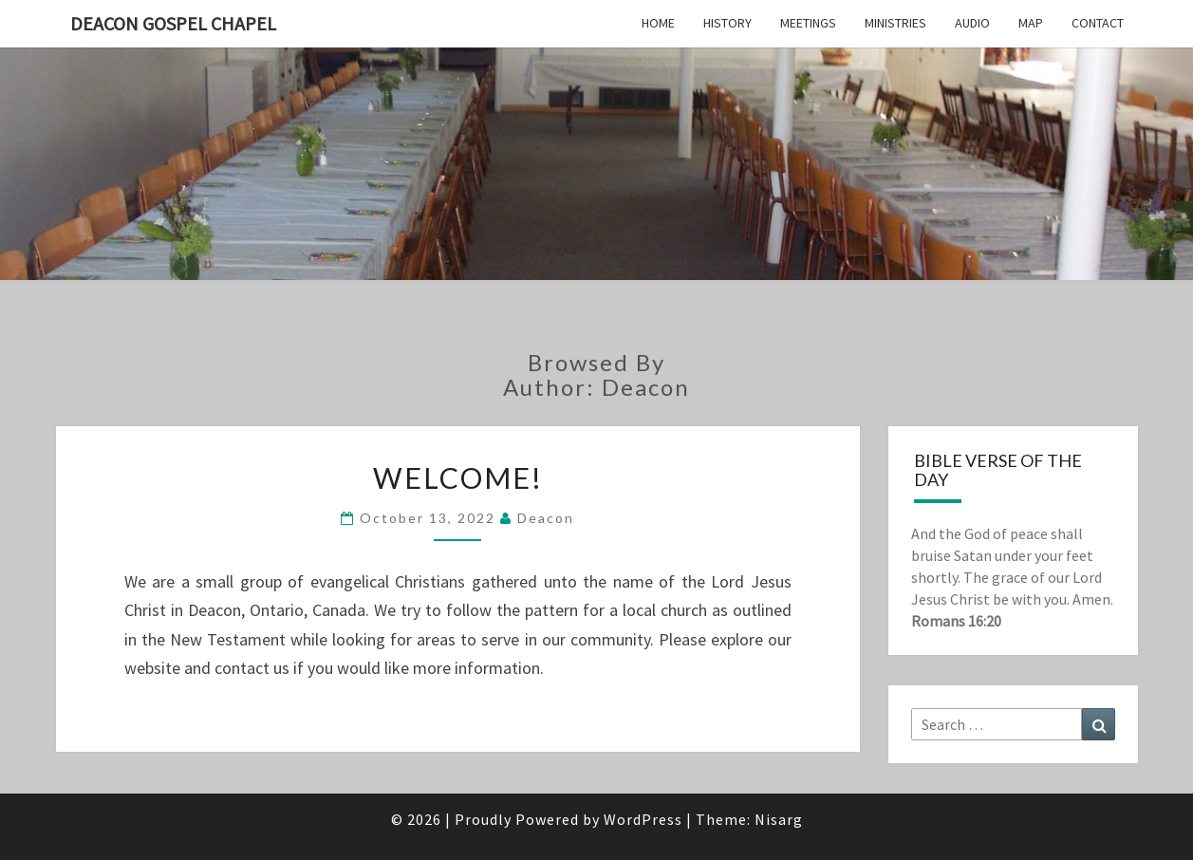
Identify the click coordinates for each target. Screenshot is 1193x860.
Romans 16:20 (956, 620)
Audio (972, 22)
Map (1030, 22)
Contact (1098, 22)
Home (658, 22)
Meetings (808, 22)
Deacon (545, 518)
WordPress (643, 819)
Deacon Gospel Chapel (173, 23)
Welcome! (458, 477)
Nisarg (779, 819)
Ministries (895, 22)
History (727, 22)
